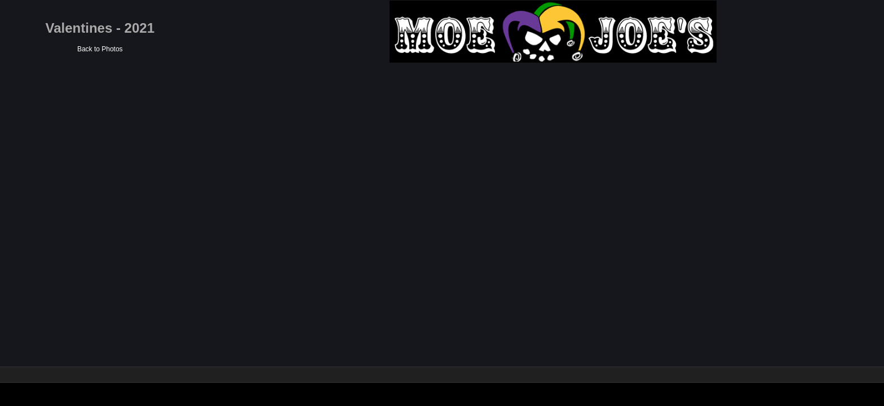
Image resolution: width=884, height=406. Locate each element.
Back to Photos (452, 49)
